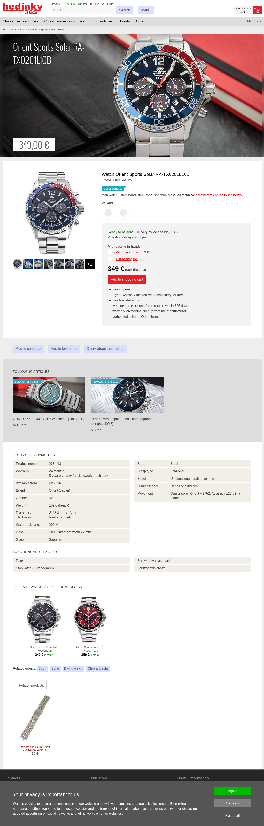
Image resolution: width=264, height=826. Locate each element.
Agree (232, 791)
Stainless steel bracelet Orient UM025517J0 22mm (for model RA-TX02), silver (35, 750)
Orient (34, 29)
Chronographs (98, 668)
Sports (44, 29)
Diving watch (73, 668)
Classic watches (17, 29)
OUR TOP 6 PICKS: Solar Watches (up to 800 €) (48, 419)
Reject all (232, 816)
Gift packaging (126, 259)
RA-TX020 (57, 29)
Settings (232, 803)
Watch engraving (128, 252)
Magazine (254, 21)
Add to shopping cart (127, 279)
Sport (42, 668)
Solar (55, 668)
